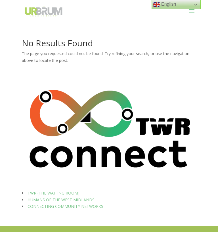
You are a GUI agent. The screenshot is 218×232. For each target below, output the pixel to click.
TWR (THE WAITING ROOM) (53, 193)
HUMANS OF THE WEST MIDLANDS (61, 199)
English (164, 4)
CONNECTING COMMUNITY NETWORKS (65, 206)
